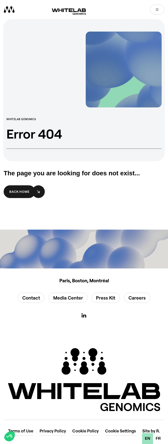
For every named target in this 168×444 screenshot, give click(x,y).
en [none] (147, 438)
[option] (158, 438)
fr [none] (158, 438)
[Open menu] (157, 10)
